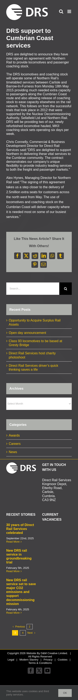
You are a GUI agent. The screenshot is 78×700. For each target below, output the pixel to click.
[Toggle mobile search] (61, 11)
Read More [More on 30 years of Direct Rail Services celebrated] (13, 541)
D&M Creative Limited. (54, 653)
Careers (15, 443)
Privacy (48, 659)
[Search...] (32, 288)
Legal (11, 659)
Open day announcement (27, 333)
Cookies (62, 659)
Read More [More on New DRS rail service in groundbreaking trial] (13, 571)
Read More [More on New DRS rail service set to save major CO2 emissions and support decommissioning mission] (13, 612)
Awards (14, 435)
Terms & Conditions (40, 662)
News (13, 452)
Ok (65, 692)
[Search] (65, 288)
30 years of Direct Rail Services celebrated (20, 529)
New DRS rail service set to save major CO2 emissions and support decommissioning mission (21, 592)
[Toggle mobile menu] (69, 11)
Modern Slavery (28, 659)
